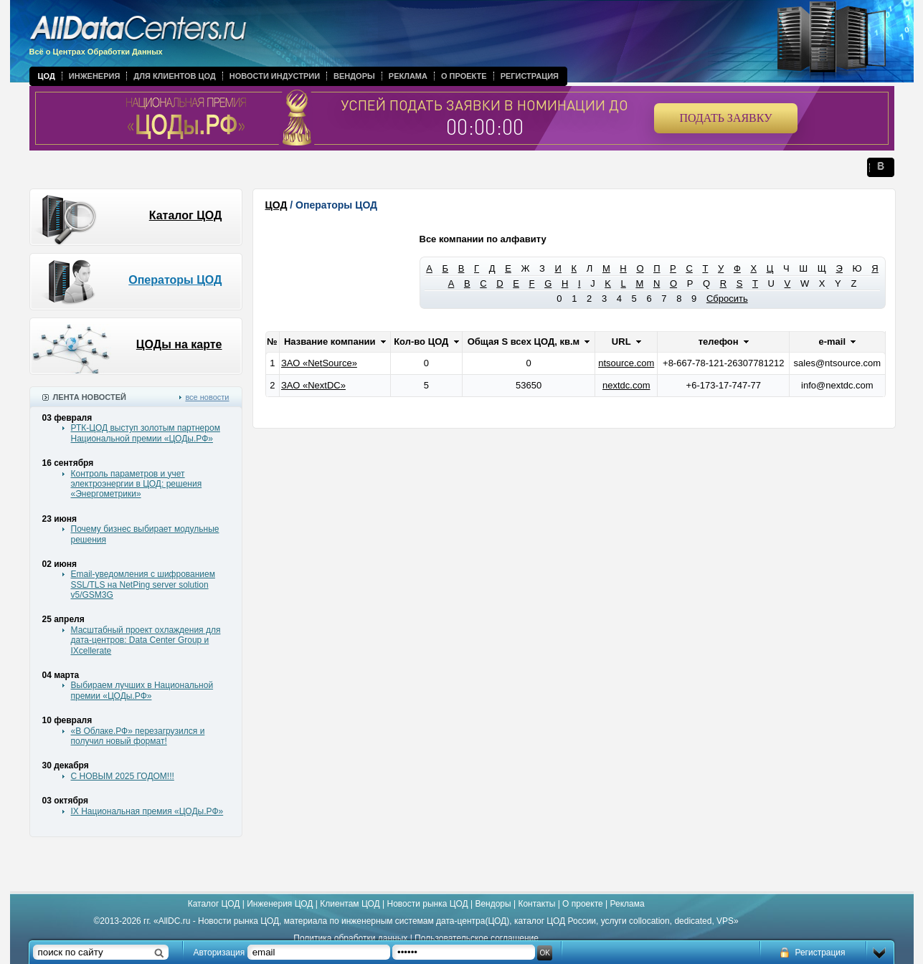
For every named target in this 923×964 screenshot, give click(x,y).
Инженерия (94, 76)
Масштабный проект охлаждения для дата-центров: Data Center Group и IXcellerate (146, 640)
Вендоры (354, 76)
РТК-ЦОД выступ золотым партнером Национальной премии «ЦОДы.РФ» (145, 433)
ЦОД (46, 76)
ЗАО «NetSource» (319, 363)
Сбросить (727, 298)
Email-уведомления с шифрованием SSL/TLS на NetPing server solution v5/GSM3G (143, 584)
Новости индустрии (274, 76)
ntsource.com (626, 363)
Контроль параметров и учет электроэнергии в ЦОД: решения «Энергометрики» (136, 484)
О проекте (464, 76)
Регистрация (530, 76)
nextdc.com (626, 385)
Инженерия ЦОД (280, 904)
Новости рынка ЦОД (427, 904)
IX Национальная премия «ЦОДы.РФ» (147, 811)
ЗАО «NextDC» (313, 385)
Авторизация (219, 953)
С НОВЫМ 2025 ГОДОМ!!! (122, 776)
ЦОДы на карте (179, 344)
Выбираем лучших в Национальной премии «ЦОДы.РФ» (142, 690)
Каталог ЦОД (185, 215)
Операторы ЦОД (175, 280)
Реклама (408, 76)
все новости (207, 397)
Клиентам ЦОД (349, 904)
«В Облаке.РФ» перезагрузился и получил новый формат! (138, 736)
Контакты (536, 904)
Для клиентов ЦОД (174, 76)
